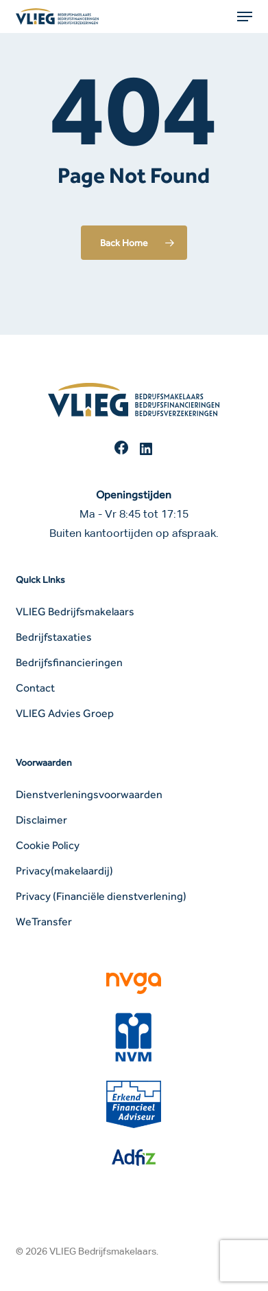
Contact (35, 687)
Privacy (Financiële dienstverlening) (101, 896)
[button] (244, 16)
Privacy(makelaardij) (64, 870)
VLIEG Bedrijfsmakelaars (75, 611)
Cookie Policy (48, 845)
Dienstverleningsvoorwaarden (89, 794)
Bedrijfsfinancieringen (69, 662)
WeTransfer (44, 921)
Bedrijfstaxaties (54, 636)
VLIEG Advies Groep (65, 713)
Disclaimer (41, 819)
